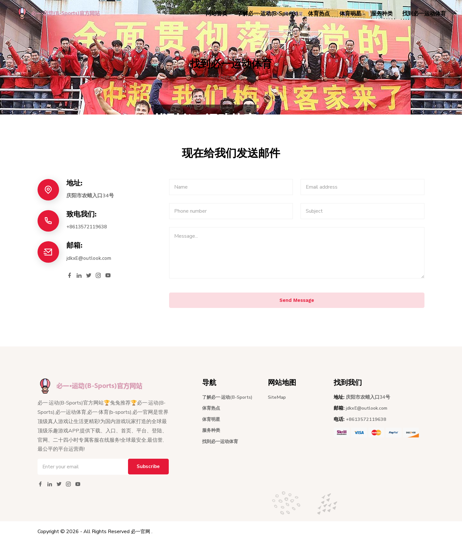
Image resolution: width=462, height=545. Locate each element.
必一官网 (141, 534)
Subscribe (146, 469)
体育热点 (319, 13)
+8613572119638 (88, 226)
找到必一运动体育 (424, 13)
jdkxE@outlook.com (90, 258)
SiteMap (277, 400)
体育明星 (350, 13)
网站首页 (216, 13)
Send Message (296, 303)
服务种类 (382, 13)
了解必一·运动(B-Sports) (267, 13)
